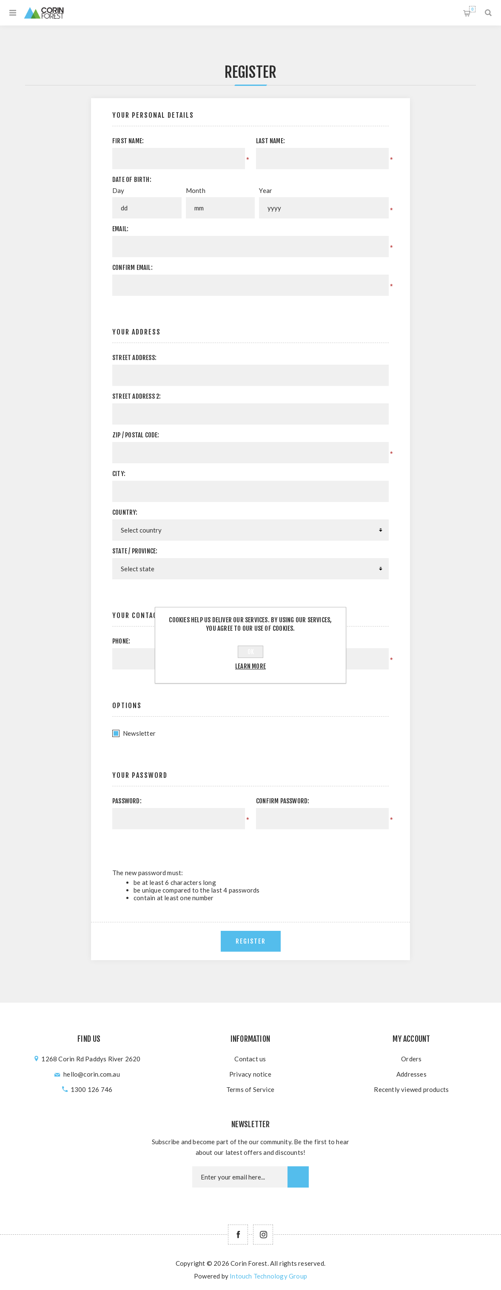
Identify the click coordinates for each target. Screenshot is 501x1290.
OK (251, 651)
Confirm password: (282, 801)
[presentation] (316, 845)
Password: (127, 801)
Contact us (250, 1059)
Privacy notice (250, 1074)
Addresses (411, 1074)
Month (195, 190)
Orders (411, 1059)
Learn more (250, 666)
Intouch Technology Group (268, 1276)
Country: (125, 512)
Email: (120, 229)
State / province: (134, 551)
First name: (128, 141)
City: (118, 474)
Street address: (134, 358)
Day (118, 190)
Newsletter (139, 733)
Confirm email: (132, 268)
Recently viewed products (411, 1089)
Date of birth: (131, 180)
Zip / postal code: (135, 435)
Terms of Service (250, 1089)
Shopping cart (472, 9)
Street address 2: (136, 396)
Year (265, 190)
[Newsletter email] (240, 1177)
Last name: (270, 141)
